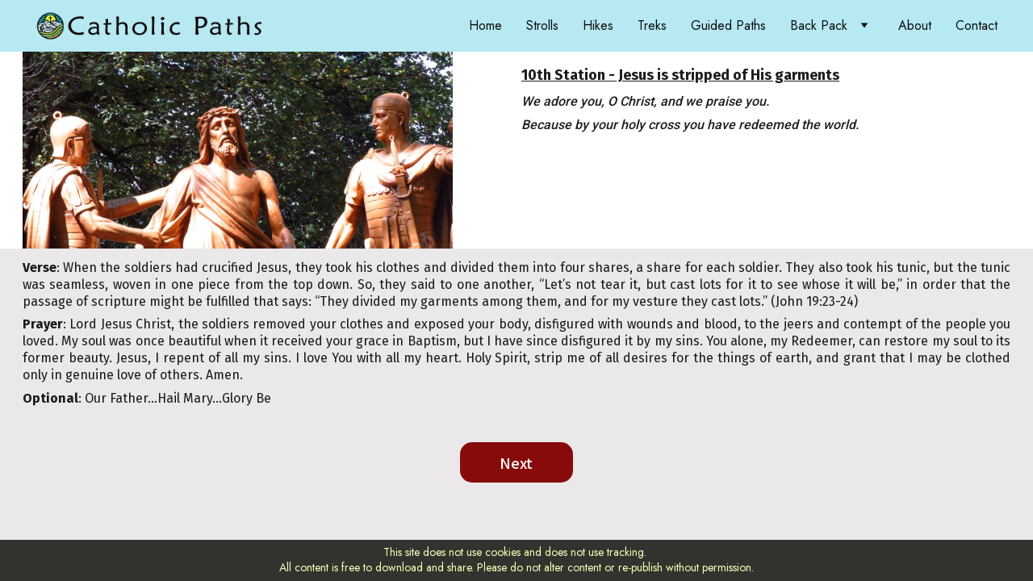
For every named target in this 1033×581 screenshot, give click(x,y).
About (914, 25)
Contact (976, 25)
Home (485, 25)
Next (516, 462)
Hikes (598, 25)
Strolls (542, 25)
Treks (652, 25)
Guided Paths (728, 25)
